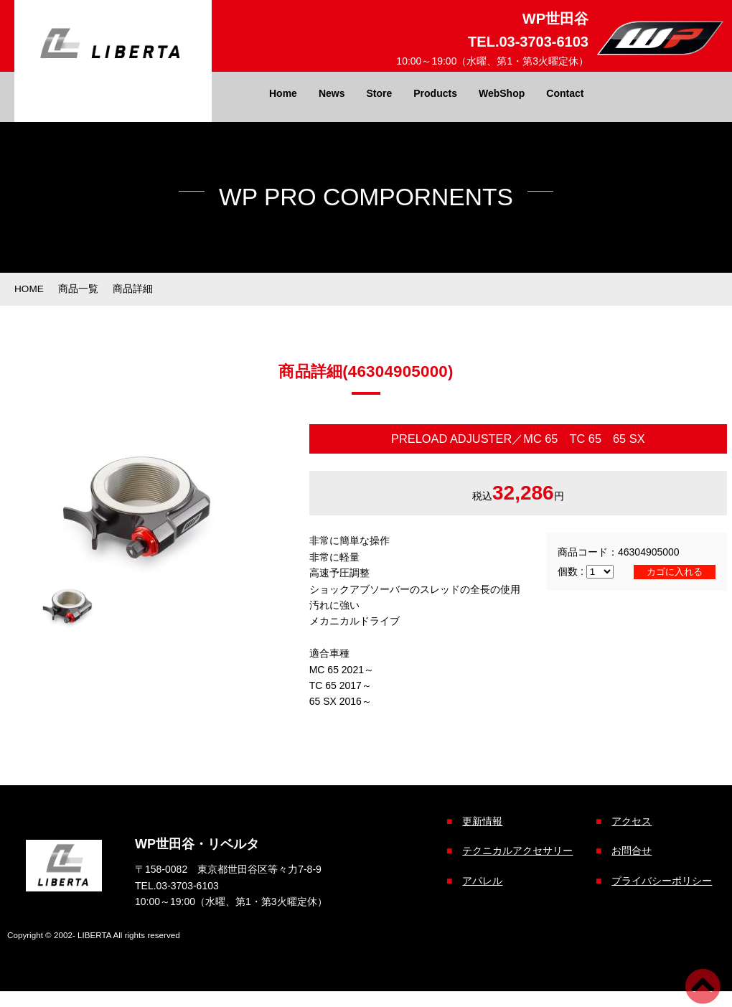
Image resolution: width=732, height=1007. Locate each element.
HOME (29, 288)
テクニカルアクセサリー (514, 850)
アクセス (629, 820)
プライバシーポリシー (659, 879)
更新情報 (479, 820)
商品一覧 (79, 288)
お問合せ (629, 850)
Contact (564, 93)
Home (283, 93)
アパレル (479, 879)
